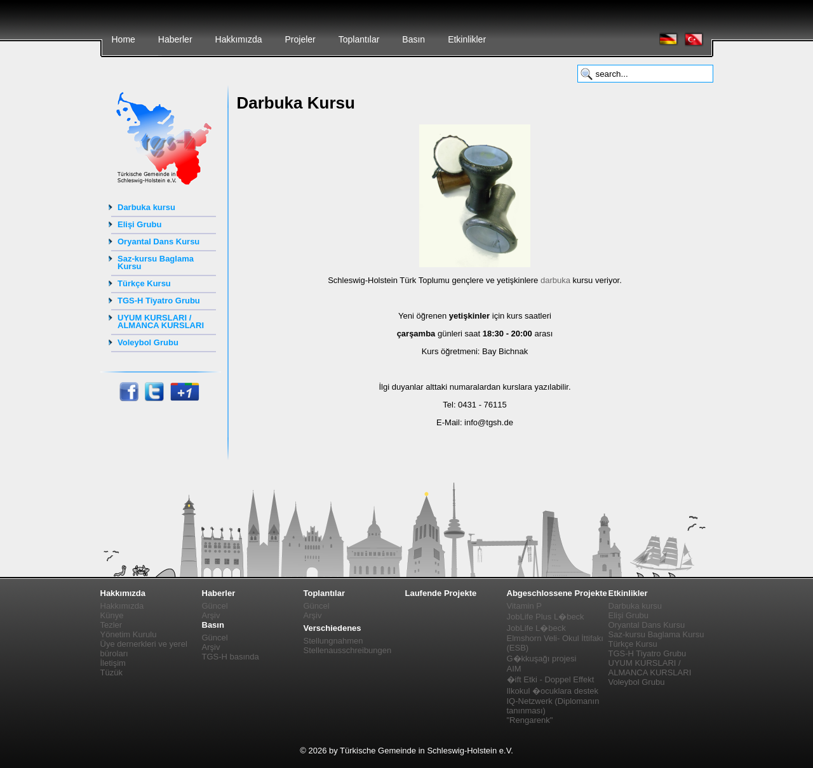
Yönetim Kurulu (128, 634)
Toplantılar (359, 39)
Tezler (111, 625)
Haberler (175, 39)
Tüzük (111, 672)
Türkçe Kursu (144, 283)
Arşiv (211, 615)
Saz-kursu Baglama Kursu (156, 262)
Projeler (300, 39)
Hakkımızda (238, 39)
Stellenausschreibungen (348, 650)
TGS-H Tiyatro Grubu (159, 300)
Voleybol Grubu (148, 342)
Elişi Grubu (139, 224)
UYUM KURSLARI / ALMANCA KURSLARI (161, 321)
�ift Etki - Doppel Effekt (551, 679)
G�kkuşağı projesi (542, 658)
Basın (413, 39)
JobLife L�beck (536, 628)
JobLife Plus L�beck (545, 616)
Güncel (215, 606)
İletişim (113, 663)
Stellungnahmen (333, 641)
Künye (112, 615)
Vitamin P (524, 606)
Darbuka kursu (146, 207)
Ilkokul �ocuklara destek (553, 691)
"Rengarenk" (530, 720)
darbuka (555, 280)
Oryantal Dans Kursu (158, 241)
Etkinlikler (467, 39)
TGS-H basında (230, 656)
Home (123, 39)
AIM (514, 668)
